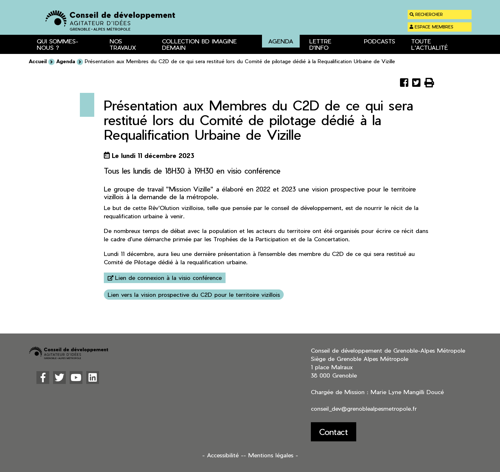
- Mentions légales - (270, 455)
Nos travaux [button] (123, 44)
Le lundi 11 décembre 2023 (153, 155)
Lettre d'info (320, 44)
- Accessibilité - (222, 455)
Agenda (280, 41)
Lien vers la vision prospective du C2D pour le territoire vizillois (194, 294)
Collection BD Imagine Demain (199, 44)
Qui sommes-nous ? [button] (57, 44)
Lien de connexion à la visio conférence (168, 277)
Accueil (38, 61)
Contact (333, 432)
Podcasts (379, 41)
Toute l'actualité (429, 44)
